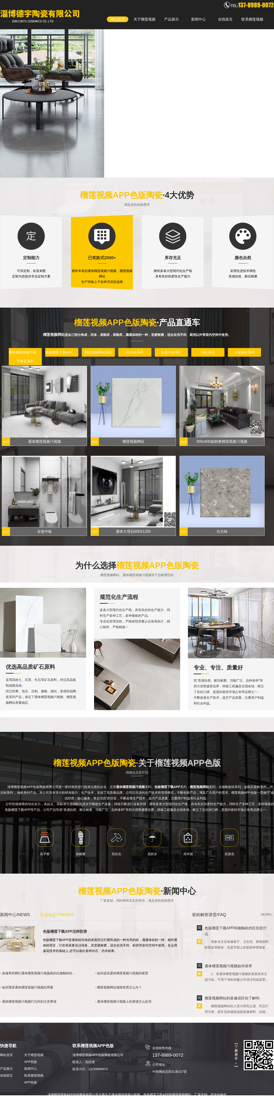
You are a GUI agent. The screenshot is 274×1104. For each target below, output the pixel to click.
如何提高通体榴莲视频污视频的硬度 (122, 973)
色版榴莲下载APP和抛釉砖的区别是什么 (236, 931)
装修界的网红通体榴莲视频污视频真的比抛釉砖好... (38, 973)
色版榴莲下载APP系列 (61, 352)
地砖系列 (208, 352)
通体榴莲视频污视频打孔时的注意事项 (29, 1001)
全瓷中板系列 (171, 352)
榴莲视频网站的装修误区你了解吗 (232, 998)
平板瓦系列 (25, 361)
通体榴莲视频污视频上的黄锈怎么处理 (124, 1001)
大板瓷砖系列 (244, 352)
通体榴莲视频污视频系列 (25, 352)
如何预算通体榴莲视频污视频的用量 (27, 987)
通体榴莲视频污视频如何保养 (228, 966)
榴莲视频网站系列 (98, 352)
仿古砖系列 (134, 352)
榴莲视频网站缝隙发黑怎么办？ (119, 987)
